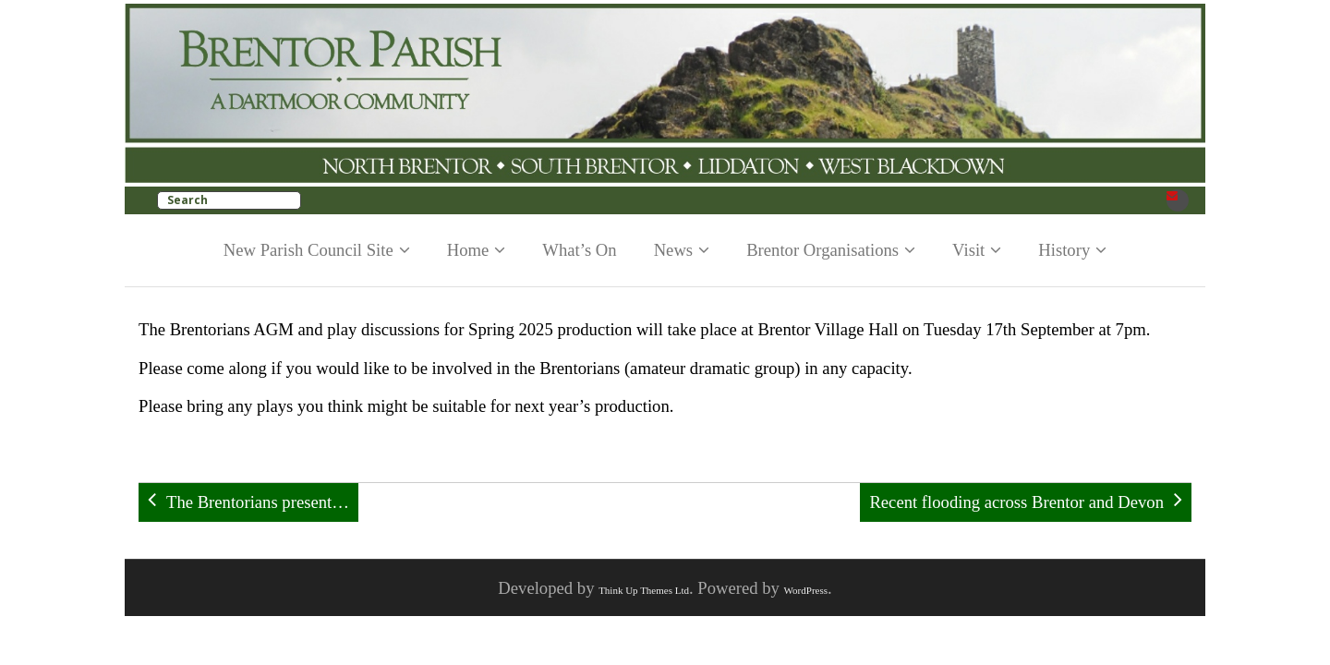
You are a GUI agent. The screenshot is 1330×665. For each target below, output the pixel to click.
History (1064, 250)
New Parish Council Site (308, 250)
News (674, 250)
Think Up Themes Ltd (643, 590)
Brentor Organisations (822, 250)
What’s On (579, 250)
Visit (968, 250)
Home (468, 250)
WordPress (806, 590)
